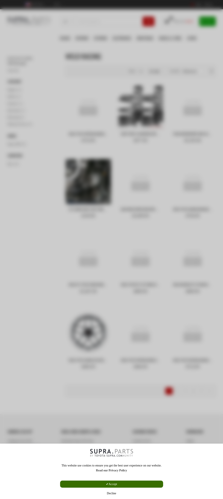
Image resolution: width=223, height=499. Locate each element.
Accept (113, 484)
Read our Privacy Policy (111, 470)
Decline (111, 493)
